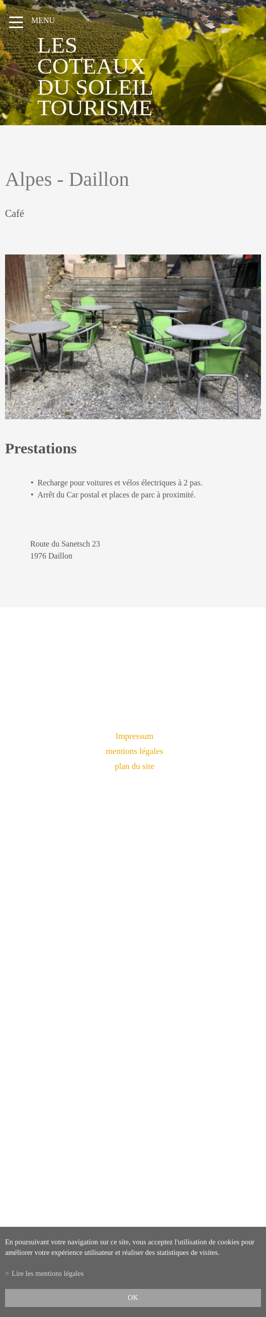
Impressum (135, 736)
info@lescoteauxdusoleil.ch (133, 1032)
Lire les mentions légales (47, 1273)
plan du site (134, 766)
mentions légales (134, 751)
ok (133, 1297)
